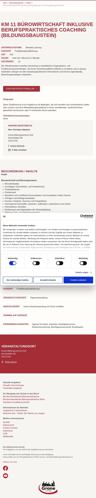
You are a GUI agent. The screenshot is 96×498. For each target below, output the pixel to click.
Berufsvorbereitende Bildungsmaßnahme (21, 396)
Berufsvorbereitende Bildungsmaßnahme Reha (24, 399)
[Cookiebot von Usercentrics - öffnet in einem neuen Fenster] (82, 216)
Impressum (8, 431)
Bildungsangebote (16, 3)
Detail (28, 3)
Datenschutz (8, 425)
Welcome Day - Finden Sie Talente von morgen (24, 413)
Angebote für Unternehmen (15, 410)
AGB (5, 434)
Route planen (11, 362)
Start (5, 3)
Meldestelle (8, 436)
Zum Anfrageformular (20, 88)
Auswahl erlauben (48, 280)
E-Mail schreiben (19, 150)
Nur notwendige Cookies (18, 280)
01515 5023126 (17, 146)
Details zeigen (82, 272)
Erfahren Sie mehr (10, 462)
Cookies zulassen (78, 280)
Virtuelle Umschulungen (13, 385)
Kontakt (6, 422)
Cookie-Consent (10, 428)
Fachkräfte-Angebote (12, 388)
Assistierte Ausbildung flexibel (16, 402)
